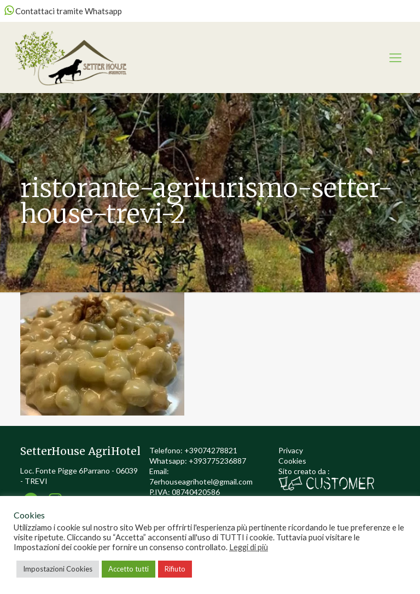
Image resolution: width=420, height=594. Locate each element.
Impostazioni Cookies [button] (57, 568)
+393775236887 (217, 460)
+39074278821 (210, 450)
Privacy (290, 450)
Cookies (292, 460)
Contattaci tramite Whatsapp (63, 11)
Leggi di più (248, 547)
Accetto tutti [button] (128, 568)
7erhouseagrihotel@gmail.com (201, 481)
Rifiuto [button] (175, 568)
